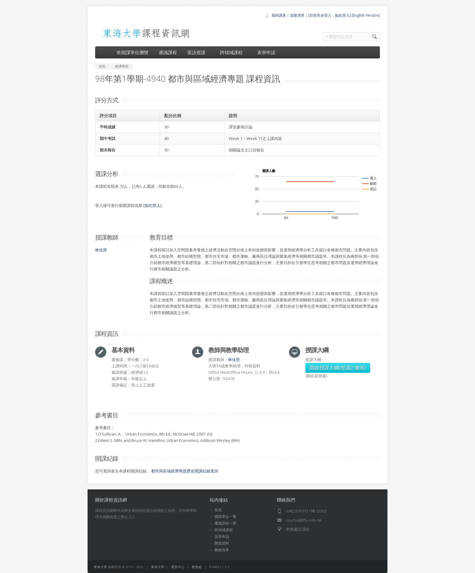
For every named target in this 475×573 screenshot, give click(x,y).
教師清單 (221, 549)
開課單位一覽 (225, 516)
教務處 (197, 567)
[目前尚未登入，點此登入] (329, 15)
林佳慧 (101, 250)
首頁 (218, 509)
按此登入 (152, 205)
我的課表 (278, 15)
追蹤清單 (297, 15)
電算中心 (177, 567)
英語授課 (198, 52)
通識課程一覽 (225, 523)
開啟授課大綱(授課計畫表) (338, 367)
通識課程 (168, 52)
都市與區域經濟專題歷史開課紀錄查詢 (184, 471)
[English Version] (366, 15)
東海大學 (100, 567)
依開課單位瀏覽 (132, 52)
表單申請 (266, 52)
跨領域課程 (233, 52)
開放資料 (221, 543)
